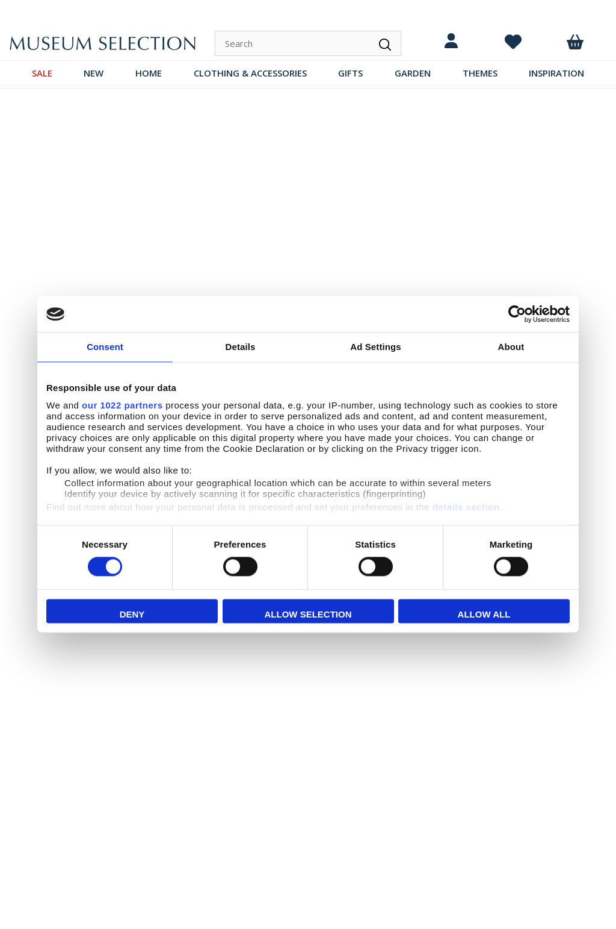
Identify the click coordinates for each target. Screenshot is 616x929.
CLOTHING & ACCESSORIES (250, 73)
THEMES (480, 73)
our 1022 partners (122, 405)
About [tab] (511, 347)
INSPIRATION (556, 73)
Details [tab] (241, 347)
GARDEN (413, 73)
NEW (93, 73)
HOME (148, 73)
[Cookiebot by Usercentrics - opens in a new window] (517, 314)
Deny (132, 615)
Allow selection (308, 615)
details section (466, 507)
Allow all (484, 615)
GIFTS (350, 73)
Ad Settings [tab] (375, 347)
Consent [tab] (105, 347)
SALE (42, 73)
